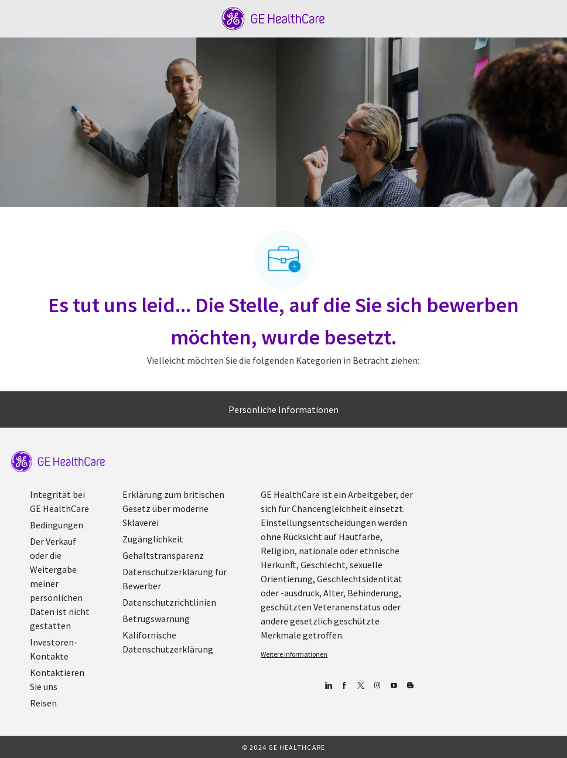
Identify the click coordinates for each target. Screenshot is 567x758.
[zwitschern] (360, 685)
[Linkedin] (327, 685)
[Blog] (377, 685)
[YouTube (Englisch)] (393, 685)
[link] (58, 461)
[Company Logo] (273, 17)
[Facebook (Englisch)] (344, 685)
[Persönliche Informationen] (283, 409)
